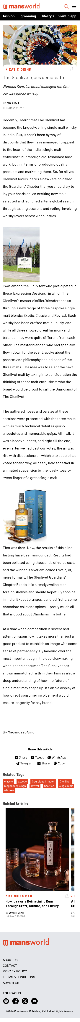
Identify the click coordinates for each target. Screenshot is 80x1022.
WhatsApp (56, 757)
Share (21, 757)
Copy (59, 763)
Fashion (9, 16)
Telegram (24, 763)
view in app (67, 16)
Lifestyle (48, 16)
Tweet (37, 757)
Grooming (28, 16)
